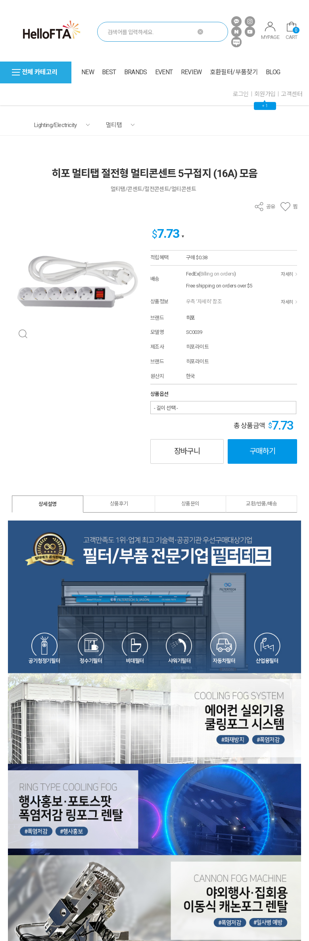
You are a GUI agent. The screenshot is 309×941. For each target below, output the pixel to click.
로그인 (241, 94)
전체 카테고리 (35, 72)
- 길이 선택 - (166, 408)
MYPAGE (270, 31)
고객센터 (291, 94)
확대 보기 (23, 334)
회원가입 (265, 94)
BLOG (273, 72)
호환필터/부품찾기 (234, 72)
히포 (190, 318)
